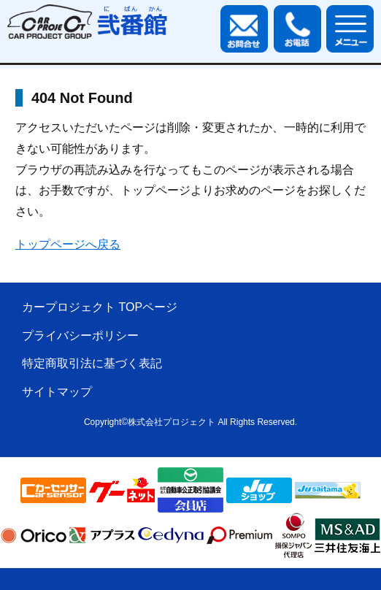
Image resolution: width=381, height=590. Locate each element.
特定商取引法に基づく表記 (92, 363)
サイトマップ (57, 392)
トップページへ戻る (67, 244)
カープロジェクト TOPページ (99, 307)
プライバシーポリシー (80, 335)
